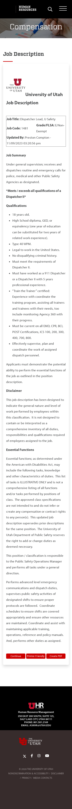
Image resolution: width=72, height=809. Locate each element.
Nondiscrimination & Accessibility (28, 773)
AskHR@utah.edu (40, 725)
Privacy (26, 777)
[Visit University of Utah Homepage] (9, 9)
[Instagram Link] (39, 756)
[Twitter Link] (24, 756)
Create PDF (56, 656)
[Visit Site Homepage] (36, 705)
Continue (16, 656)
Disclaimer (57, 773)
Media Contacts (42, 777)
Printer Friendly (36, 656)
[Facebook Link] (32, 756)
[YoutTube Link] (47, 756)
